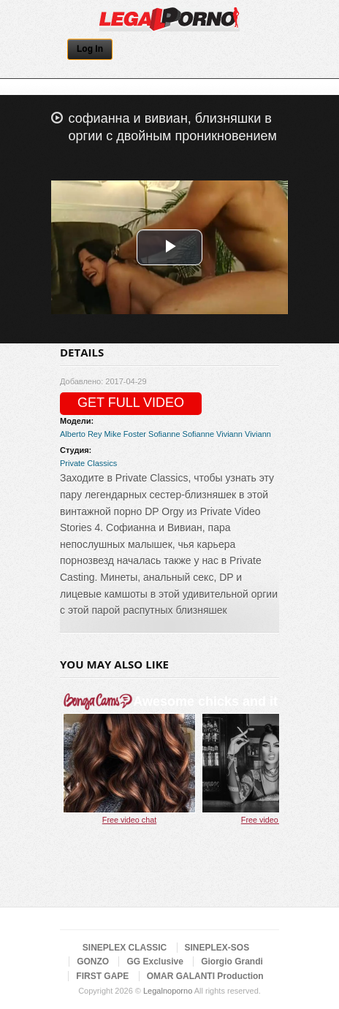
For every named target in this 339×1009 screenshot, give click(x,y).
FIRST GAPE (102, 976)
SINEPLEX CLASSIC (125, 948)
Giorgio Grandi (232, 961)
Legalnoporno (167, 990)
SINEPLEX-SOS (217, 948)
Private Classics (88, 463)
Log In (90, 49)
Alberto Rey (81, 434)
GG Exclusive (154, 961)
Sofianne (164, 434)
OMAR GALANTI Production (205, 976)
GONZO (93, 961)
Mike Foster (125, 434)
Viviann (229, 434)
